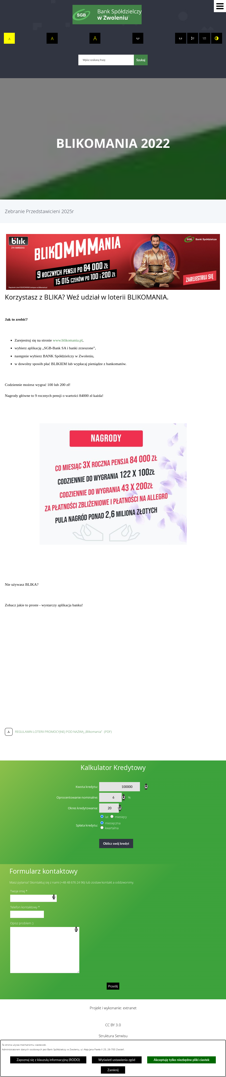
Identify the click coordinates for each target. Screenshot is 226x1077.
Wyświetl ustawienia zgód (116, 1060)
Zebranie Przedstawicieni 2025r (39, 211)
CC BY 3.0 (113, 1024)
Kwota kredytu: (87, 787)
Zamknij (113, 1070)
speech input (146, 786)
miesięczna (113, 823)
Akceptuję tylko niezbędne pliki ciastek (182, 1060)
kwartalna (112, 828)
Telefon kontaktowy (23, 907)
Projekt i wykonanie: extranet (113, 1007)
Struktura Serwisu (113, 1035)
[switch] (138, 38)
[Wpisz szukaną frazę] (106, 60)
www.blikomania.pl (68, 340)
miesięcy (121, 817)
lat (106, 817)
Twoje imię (17, 891)
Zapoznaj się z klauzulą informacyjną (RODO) (48, 1060)
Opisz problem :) (21, 923)
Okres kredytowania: (83, 808)
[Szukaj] (141, 60)
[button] (220, 6)
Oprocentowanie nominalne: (77, 797)
